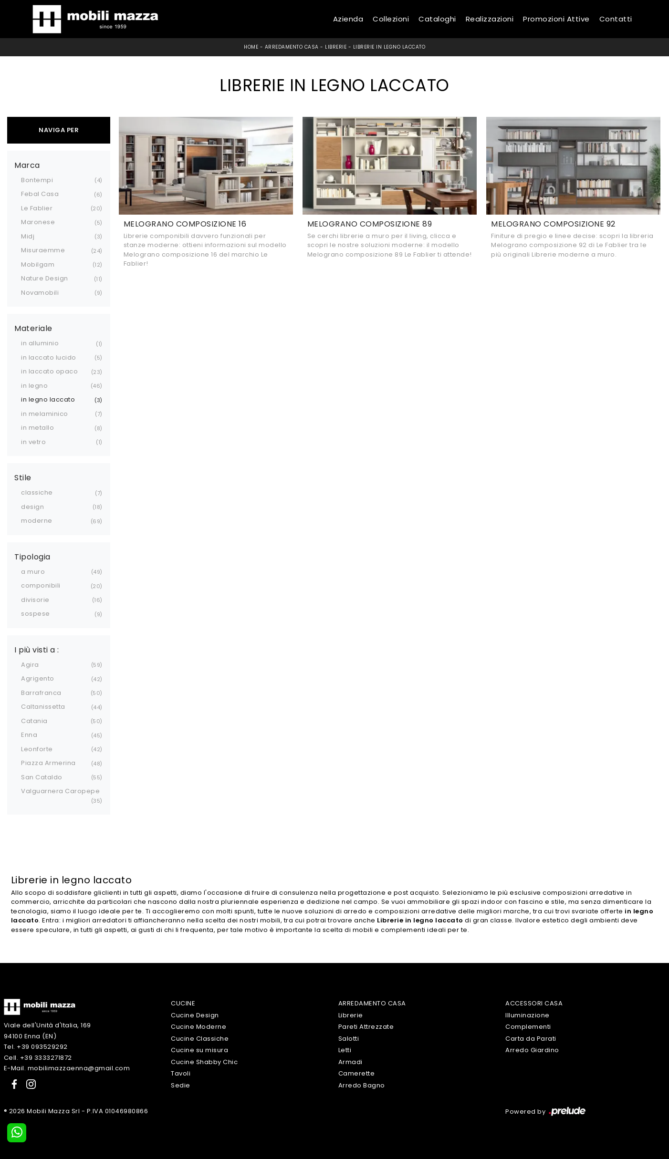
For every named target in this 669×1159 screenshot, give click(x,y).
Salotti (348, 1038)
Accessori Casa (534, 1003)
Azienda (348, 19)
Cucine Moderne (198, 1026)
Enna (29, 734)
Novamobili (40, 292)
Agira (30, 664)
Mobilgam (37, 264)
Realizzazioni (490, 19)
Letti (345, 1050)
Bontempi (37, 180)
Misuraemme (43, 250)
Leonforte (37, 749)
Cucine (183, 1003)
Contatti (615, 19)
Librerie (335, 47)
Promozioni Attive (556, 19)
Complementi (528, 1026)
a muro (33, 571)
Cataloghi (437, 19)
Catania (34, 720)
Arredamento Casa (292, 47)
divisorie (35, 599)
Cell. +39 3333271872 (38, 1057)
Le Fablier (36, 208)
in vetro (33, 441)
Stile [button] (22, 478)
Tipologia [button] (32, 557)
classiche (37, 492)
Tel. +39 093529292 (36, 1046)
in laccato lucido (48, 357)
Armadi (350, 1061)
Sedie (180, 1085)
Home (251, 47)
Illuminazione (527, 1015)
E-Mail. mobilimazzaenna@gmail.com (67, 1068)
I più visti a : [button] (36, 650)
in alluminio (40, 343)
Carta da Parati (530, 1038)
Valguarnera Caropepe (60, 791)
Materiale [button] (33, 328)
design (32, 506)
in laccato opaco (49, 371)
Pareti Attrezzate (366, 1026)
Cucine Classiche (200, 1038)
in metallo (37, 427)
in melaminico (44, 413)
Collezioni (391, 19)
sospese (35, 613)
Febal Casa (40, 193)
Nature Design (44, 278)
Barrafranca (41, 692)
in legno (34, 385)
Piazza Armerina (48, 762)
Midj (27, 236)
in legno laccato (48, 399)
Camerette (356, 1073)
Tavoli (180, 1073)
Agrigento (37, 678)
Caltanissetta (43, 706)
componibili (41, 585)
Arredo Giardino (532, 1050)
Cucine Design (195, 1015)
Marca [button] (27, 165)
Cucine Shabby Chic (204, 1061)
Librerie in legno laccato (389, 47)
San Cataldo (42, 777)
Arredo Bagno (361, 1085)
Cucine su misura (199, 1050)
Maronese (38, 222)
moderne (36, 520)
